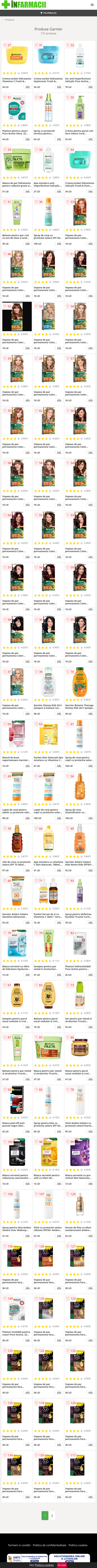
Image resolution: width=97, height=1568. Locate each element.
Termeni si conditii (19, 1545)
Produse (9, 19)
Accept (62, 1565)
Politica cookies (78, 1545)
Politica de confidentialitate (49, 1545)
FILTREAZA (48, 13)
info (28, 86)
